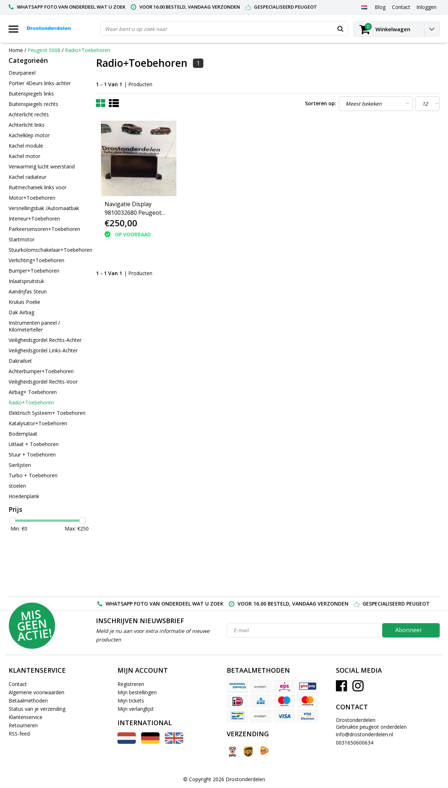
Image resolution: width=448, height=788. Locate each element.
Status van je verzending (37, 708)
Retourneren (23, 725)
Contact (18, 684)
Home (16, 50)
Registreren (130, 684)
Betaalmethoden (28, 700)
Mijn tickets (130, 700)
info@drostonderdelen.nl (364, 734)
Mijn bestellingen (137, 692)
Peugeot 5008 (45, 50)
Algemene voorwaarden (36, 692)
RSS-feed (19, 733)
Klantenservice (25, 717)
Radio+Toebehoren (87, 50)
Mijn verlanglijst (135, 708)
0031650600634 (354, 742)
